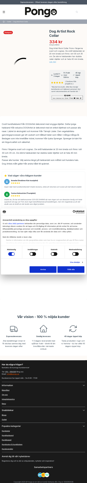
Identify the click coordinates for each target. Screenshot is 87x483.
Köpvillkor (6, 390)
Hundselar (6, 431)
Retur (4, 404)
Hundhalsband (7, 435)
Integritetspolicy (8, 399)
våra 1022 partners (16, 223)
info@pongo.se (13, 374)
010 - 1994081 (10, 372)
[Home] (4, 21)
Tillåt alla (71, 269)
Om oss (5, 395)
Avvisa (43, 269)
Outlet (9, 22)
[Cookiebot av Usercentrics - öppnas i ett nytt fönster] (74, 212)
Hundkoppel (6, 440)
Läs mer (52, 62)
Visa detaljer (75, 262)
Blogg (4, 415)
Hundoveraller (7, 449)
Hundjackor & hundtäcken (12, 444)
